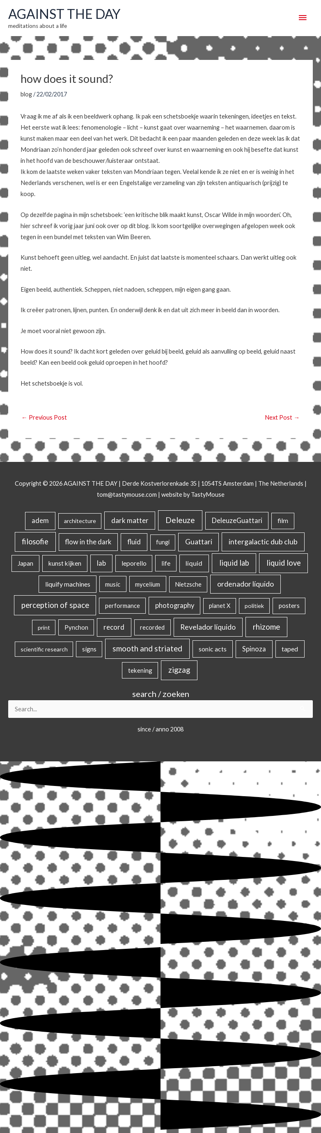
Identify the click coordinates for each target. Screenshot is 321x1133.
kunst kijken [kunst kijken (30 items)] (64, 563)
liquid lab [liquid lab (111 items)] (234, 562)
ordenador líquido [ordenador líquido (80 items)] (245, 584)
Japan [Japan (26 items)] (25, 563)
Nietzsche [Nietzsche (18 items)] (188, 584)
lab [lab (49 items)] (101, 563)
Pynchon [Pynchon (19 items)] (76, 627)
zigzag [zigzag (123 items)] (179, 669)
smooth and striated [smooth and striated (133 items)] (147, 648)
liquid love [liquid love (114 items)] (283, 562)
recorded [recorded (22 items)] (152, 627)
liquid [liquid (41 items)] (194, 563)
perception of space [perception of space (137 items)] (55, 605)
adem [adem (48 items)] (40, 520)
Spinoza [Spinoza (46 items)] (254, 649)
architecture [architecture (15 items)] (80, 520)
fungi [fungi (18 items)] (163, 542)
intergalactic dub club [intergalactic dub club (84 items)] (263, 541)
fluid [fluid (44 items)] (134, 542)
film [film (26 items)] (282, 520)
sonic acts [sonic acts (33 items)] (213, 649)
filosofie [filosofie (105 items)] (35, 541)
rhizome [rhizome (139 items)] (266, 626)
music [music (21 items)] (112, 584)
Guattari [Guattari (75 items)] (198, 541)
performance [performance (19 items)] (122, 605)
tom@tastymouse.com (127, 494)
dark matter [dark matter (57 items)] (130, 520)
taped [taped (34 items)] (290, 649)
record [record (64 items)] (113, 627)
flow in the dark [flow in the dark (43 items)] (88, 542)
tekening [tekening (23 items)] (140, 670)
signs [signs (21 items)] (89, 649)
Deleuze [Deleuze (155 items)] (180, 520)
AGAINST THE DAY (64, 14)
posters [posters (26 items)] (289, 605)
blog (26, 94)
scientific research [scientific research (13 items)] (44, 649)
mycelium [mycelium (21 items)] (147, 584)
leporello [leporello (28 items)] (134, 563)
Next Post (282, 417)
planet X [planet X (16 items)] (219, 605)
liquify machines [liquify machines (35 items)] (67, 584)
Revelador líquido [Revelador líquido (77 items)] (208, 627)
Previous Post (44, 417)
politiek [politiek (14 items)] (254, 605)
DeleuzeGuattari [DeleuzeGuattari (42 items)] (237, 520)
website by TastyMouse (193, 494)
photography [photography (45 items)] (174, 605)
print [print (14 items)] (44, 627)
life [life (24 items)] (165, 563)
